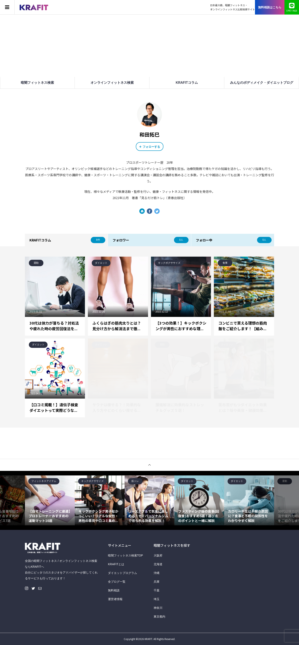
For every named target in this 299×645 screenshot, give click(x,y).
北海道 (158, 564)
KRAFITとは (116, 564)
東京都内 (159, 616)
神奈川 (158, 607)
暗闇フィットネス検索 (37, 82)
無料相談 (114, 590)
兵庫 (156, 581)
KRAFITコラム (187, 82)
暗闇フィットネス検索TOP (125, 555)
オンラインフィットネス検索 (112, 82)
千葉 (156, 590)
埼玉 (156, 599)
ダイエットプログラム (122, 573)
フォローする (151, 146)
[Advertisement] (149, 46)
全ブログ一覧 (116, 581)
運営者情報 (115, 599)
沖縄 (156, 573)
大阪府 (158, 555)
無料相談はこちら (269, 7)
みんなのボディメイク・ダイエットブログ (261, 82)
